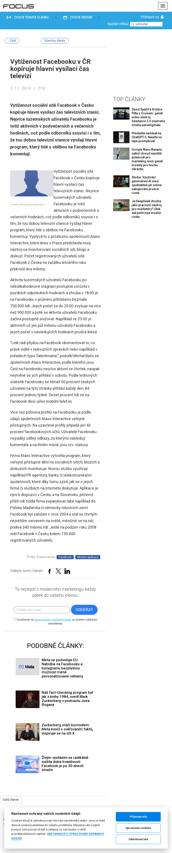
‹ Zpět (12, 40)
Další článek (11, 799)
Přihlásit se (152, 17)
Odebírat (84, 609)
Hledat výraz (118, 24)
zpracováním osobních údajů (53, 619)
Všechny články (54, 40)
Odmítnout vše (138, 839)
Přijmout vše (138, 816)
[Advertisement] (140, 62)
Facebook (65, 557)
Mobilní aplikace (87, 557)
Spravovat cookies (138, 828)
